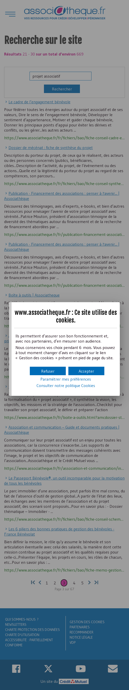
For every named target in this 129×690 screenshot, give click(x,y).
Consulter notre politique (65, 385)
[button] (86, 371)
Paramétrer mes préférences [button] (65, 379)
